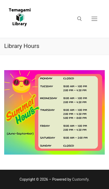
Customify (80, 179)
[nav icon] (94, 19)
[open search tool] (79, 18)
